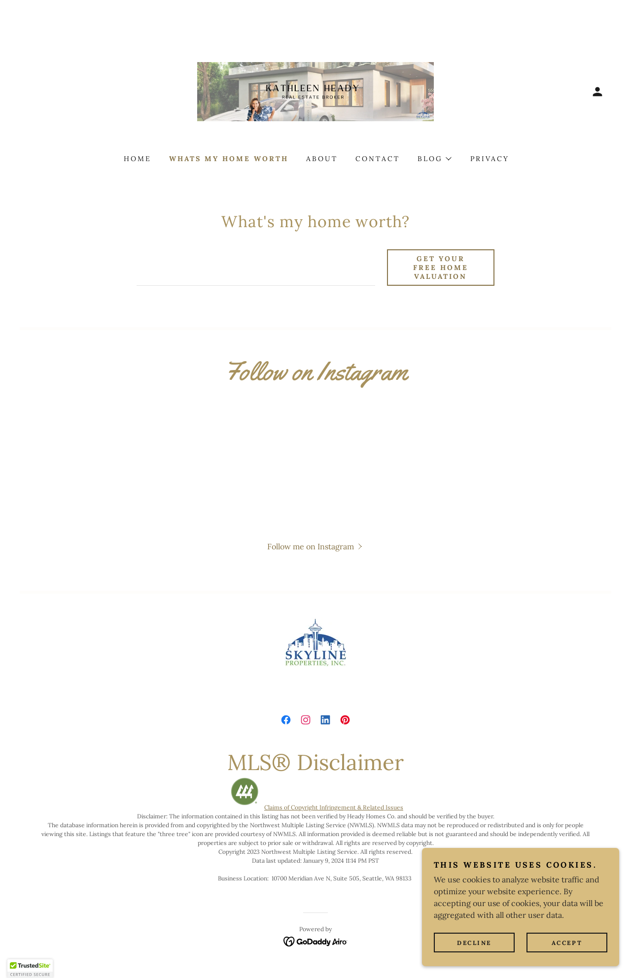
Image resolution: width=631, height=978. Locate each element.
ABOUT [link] (322, 158)
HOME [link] (137, 158)
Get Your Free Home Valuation (440, 267)
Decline (474, 942)
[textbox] (256, 267)
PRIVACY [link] (489, 158)
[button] (597, 91)
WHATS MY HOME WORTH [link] (228, 158)
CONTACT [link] (377, 158)
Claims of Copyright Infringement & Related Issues (333, 807)
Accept (567, 942)
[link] (315, 91)
